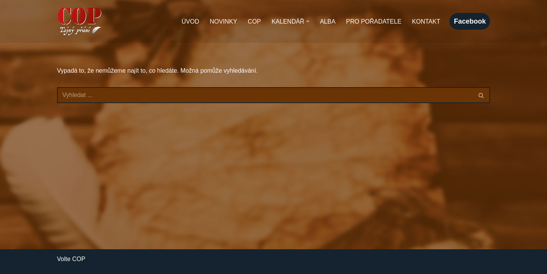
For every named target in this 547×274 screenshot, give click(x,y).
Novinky (223, 21)
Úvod (190, 21)
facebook (470, 21)
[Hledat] (265, 95)
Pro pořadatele (374, 21)
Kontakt (426, 21)
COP (254, 21)
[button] (307, 21)
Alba (327, 21)
